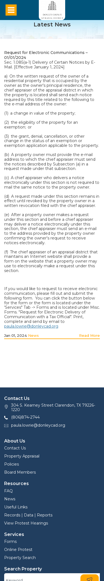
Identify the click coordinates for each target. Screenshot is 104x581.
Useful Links (15, 507)
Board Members (20, 472)
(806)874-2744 (25, 417)
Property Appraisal (21, 456)
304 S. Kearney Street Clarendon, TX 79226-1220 (53, 407)
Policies (11, 464)
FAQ (8, 490)
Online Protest (18, 549)
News (33, 335)
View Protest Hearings (26, 523)
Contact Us (15, 448)
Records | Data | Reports (28, 515)
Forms (10, 541)
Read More (89, 335)
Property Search (20, 557)
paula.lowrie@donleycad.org (31, 326)
